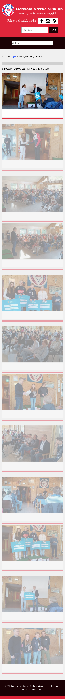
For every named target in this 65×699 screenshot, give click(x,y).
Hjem (14, 56)
